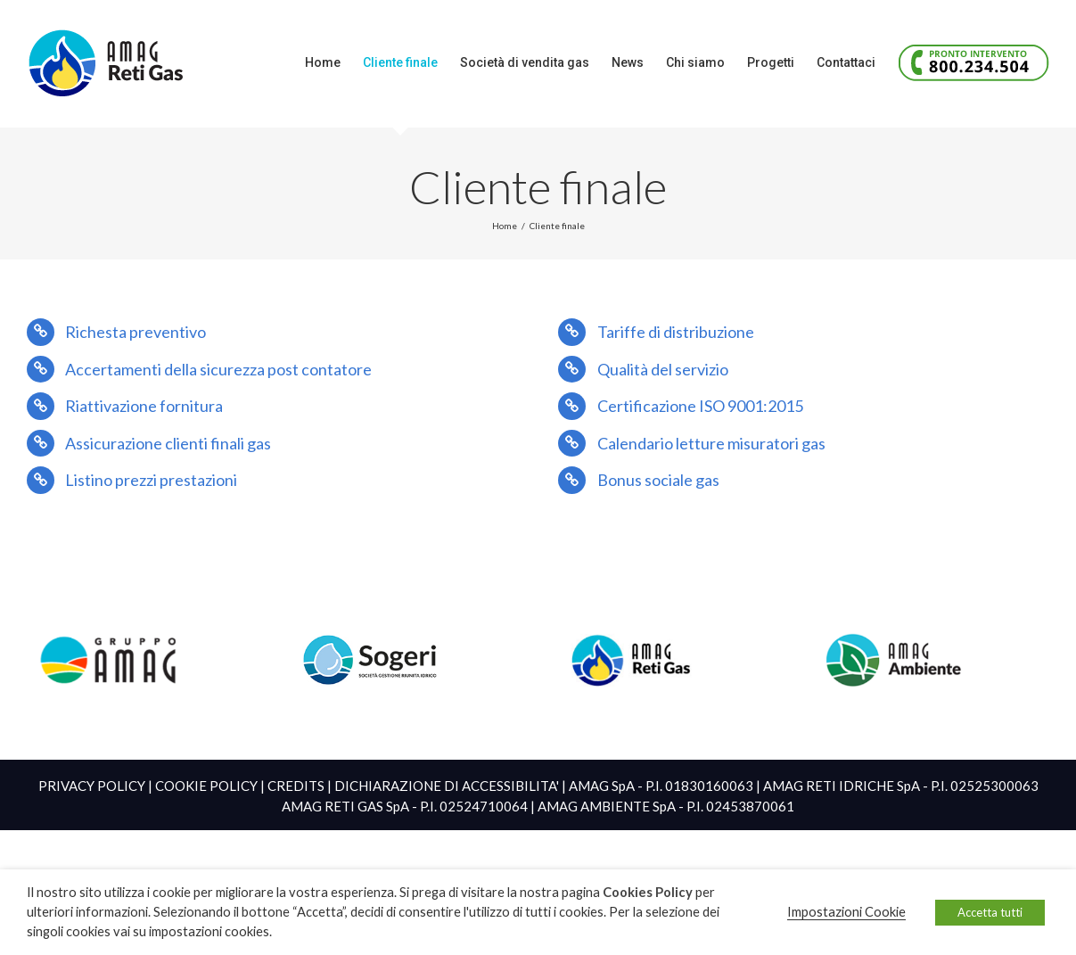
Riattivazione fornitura (144, 406)
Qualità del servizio (662, 369)
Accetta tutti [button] (990, 912)
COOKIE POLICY (206, 786)
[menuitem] (334, 62)
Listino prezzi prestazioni (151, 480)
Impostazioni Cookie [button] (846, 911)
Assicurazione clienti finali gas (168, 443)
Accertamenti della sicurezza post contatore (218, 369)
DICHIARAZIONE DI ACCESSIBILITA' (446, 786)
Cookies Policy (648, 892)
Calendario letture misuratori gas (711, 443)
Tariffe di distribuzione (675, 332)
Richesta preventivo (135, 332)
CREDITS (295, 786)
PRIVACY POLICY (91, 786)
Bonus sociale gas (658, 480)
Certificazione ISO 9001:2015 (700, 406)
